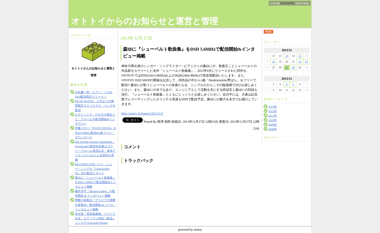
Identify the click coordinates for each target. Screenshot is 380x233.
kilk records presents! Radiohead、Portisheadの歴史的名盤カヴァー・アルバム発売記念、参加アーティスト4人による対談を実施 (95, 150)
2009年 (272, 124)
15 (299, 55)
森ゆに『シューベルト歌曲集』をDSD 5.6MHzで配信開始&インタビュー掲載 (95, 182)
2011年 (272, 115)
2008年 (272, 129)
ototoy (299, 3)
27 (286, 67)
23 (306, 61)
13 (286, 55)
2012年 (272, 111)
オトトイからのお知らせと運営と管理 (144, 21)
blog (306, 3)
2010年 (272, 120)
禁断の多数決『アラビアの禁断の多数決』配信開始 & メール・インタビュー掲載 (95, 205)
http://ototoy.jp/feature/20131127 (142, 113)
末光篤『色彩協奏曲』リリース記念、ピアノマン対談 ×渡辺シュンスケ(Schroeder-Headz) (95, 218)
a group (275, 3)
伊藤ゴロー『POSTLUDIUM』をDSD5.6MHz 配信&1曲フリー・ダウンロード (95, 133)
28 (293, 67)
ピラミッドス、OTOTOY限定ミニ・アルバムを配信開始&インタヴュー (95, 119)
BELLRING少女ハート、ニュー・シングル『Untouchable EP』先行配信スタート (93, 169)
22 (299, 61)
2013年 (272, 106)
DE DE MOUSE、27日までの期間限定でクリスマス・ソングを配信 (95, 106)
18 (273, 61)
